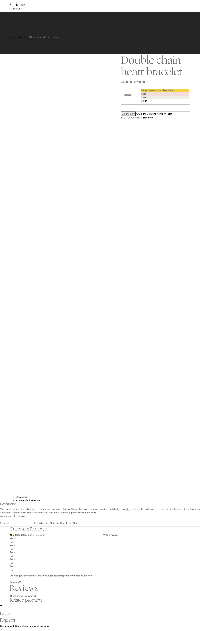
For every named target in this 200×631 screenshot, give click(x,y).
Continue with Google (11, 625)
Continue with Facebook (36, 625)
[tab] (103, 497)
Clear (144, 100)
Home (13, 37)
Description (22, 496)
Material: (127, 94)
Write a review (110, 534)
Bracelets (23, 37)
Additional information (28, 500)
